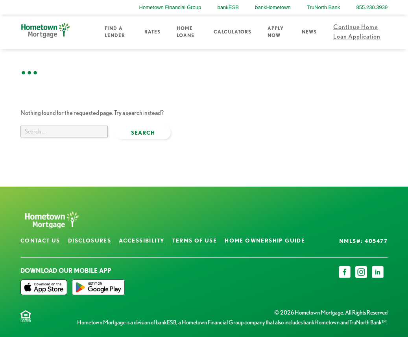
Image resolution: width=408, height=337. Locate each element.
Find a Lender (115, 31)
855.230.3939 (372, 7)
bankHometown (272, 7)
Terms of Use (194, 240)
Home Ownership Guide (265, 240)
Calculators (232, 32)
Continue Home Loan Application (356, 31)
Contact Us (40, 240)
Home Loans (185, 31)
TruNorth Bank (323, 7)
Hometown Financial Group (170, 7)
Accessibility (141, 240)
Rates (152, 32)
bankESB (228, 7)
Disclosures (89, 240)
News (309, 32)
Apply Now (276, 31)
